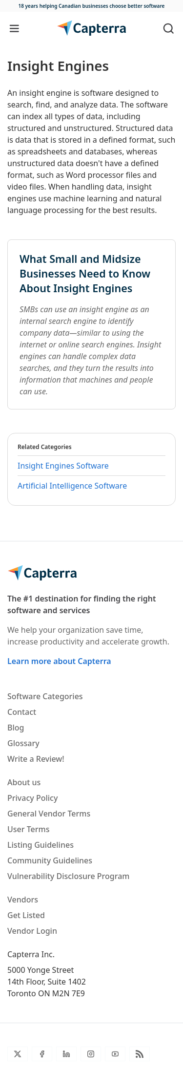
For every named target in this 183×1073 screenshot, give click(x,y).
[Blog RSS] (139, 1054)
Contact (21, 712)
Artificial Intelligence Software (72, 485)
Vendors (22, 899)
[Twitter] (17, 1054)
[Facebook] (42, 1054)
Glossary (23, 743)
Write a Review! (35, 758)
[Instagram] (91, 1054)
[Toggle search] (169, 28)
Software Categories (45, 696)
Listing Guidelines (40, 844)
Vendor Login (32, 930)
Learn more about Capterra (59, 661)
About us (24, 782)
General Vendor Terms (48, 813)
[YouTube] (115, 1054)
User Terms (28, 829)
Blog (15, 727)
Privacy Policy (32, 798)
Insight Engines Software (63, 465)
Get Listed (26, 915)
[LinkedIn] (66, 1054)
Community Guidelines (49, 860)
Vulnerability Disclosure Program (68, 876)
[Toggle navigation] (14, 28)
